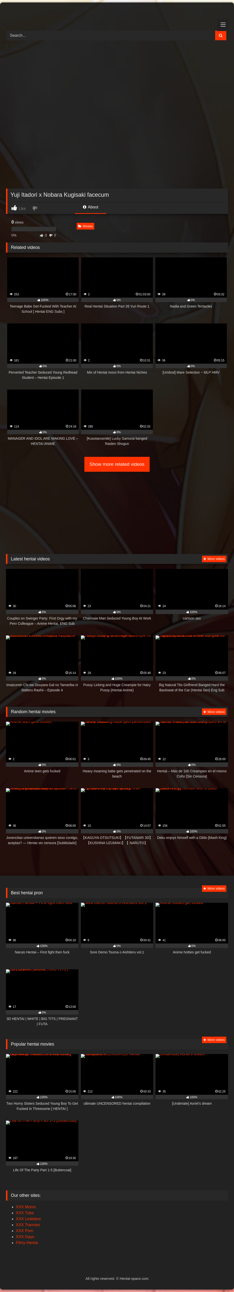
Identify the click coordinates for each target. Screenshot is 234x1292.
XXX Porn (24, 1231)
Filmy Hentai (27, 1243)
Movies (85, 226)
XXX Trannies (28, 1225)
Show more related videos (117, 464)
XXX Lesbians (28, 1219)
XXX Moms (26, 1207)
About (90, 207)
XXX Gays (25, 1237)
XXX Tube (25, 1213)
